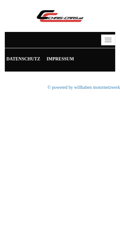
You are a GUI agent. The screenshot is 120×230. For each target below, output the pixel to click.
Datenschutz (23, 59)
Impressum (60, 59)
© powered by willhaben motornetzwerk (83, 87)
